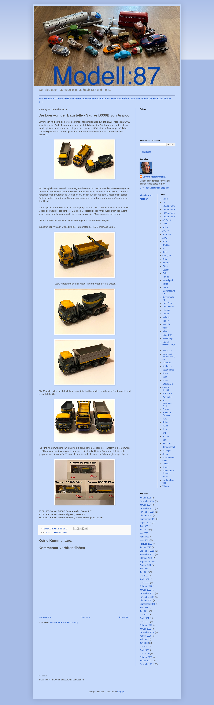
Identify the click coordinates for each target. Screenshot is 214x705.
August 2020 (145, 636)
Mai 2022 (144, 576)
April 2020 (144, 650)
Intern (165, 287)
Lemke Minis (168, 306)
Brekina (165, 245)
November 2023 (147, 512)
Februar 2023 (146, 544)
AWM (164, 238)
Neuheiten (57, 532)
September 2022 (147, 561)
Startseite (85, 617)
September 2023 (147, 519)
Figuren (165, 277)
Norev (165, 380)
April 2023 (144, 537)
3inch (164, 223)
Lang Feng (167, 303)
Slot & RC (166, 443)
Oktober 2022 (146, 558)
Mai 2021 (144, 614)
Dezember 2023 (147, 508)
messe (165, 328)
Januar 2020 (145, 660)
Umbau (165, 467)
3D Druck (166, 220)
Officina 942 (167, 384)
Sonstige (166, 450)
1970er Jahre (168, 209)
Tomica (165, 463)
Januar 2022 (145, 590)
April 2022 (144, 579)
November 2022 (147, 554)
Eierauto (166, 262)
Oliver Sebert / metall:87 (154, 177)
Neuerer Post (45, 617)
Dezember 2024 (147, 501)
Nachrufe (166, 362)
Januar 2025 (145, 498)
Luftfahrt (166, 313)
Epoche (165, 270)
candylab (166, 255)
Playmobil (166, 397)
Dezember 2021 (147, 593)
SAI (164, 433)
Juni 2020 (144, 643)
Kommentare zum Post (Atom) (64, 622)
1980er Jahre (168, 213)
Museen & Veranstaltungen (168, 356)
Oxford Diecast (165, 388)
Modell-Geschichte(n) (168, 344)
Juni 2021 (144, 611)
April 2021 (144, 618)
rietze (164, 429)
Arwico (49, 532)
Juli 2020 (144, 639)
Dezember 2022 (147, 551)
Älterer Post (124, 617)
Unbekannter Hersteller (168, 471)
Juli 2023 (144, 526)
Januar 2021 (145, 629)
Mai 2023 (144, 533)
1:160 (165, 199)
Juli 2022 (144, 568)
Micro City (167, 335)
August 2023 (145, 522)
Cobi (164, 259)
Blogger (120, 691)
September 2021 (147, 604)
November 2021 (147, 597)
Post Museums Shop (166, 403)
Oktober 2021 (146, 600)
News (65, 532)
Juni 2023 (144, 529)
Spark (165, 454)
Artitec (165, 227)
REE (164, 419)
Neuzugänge (168, 370)
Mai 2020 (144, 646)
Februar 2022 (146, 586)
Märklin (165, 321)
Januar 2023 (145, 547)
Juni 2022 (144, 572)
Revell (165, 426)
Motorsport (167, 350)
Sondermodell (168, 447)
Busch (165, 252)
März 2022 (145, 582)
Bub (164, 248)
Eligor (165, 266)
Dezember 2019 (147, 664)
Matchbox (166, 324)
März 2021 (145, 621)
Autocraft (166, 234)
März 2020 (145, 653)
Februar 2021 (146, 625)
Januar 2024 (145, 505)
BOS (164, 241)
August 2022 (145, 565)
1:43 (164, 202)
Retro (164, 422)
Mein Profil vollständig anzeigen (154, 188)
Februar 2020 (146, 657)
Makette (166, 317)
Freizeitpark (167, 280)
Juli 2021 (144, 607)
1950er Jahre (168, 206)
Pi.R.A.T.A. (167, 393)
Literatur (166, 310)
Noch (164, 377)
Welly (164, 477)
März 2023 (145, 540)
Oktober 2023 (146, 515)
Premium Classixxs (166, 413)
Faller (165, 273)
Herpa (165, 284)
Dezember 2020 (147, 632)
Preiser (165, 409)
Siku (164, 440)
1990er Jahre (168, 216)
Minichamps (168, 338)
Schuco (165, 436)
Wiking (165, 486)
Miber (165, 331)
